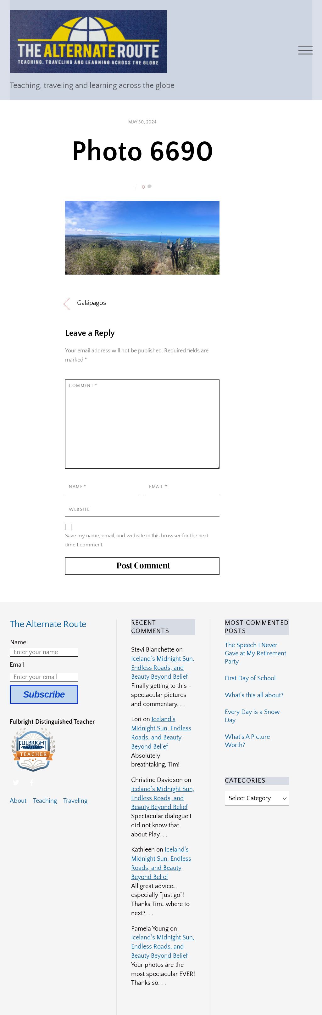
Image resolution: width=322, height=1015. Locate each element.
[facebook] (31, 781)
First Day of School (250, 678)
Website (79, 509)
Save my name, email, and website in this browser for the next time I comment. (136, 540)
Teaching (45, 800)
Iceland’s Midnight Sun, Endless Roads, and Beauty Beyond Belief (162, 668)
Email (158, 486)
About (18, 800)
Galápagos (91, 302)
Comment (83, 385)
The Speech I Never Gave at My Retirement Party (255, 653)
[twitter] (16, 781)
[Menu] (305, 50)
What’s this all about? (254, 695)
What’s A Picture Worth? (247, 741)
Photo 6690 (142, 152)
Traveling (75, 800)
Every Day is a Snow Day (252, 716)
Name (77, 486)
